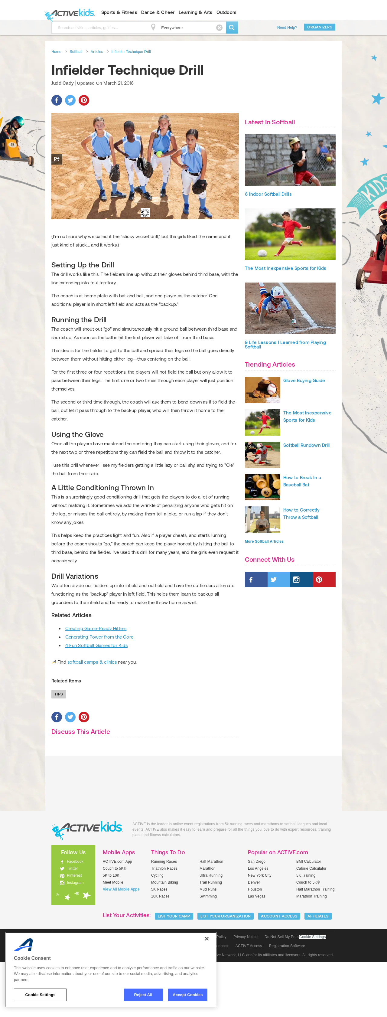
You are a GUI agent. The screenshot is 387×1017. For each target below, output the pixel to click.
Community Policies (173, 1010)
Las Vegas (256, 951)
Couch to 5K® (114, 923)
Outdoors (226, 12)
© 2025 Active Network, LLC (221, 1010)
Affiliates (318, 971)
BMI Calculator (308, 916)
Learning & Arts (196, 12)
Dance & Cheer (157, 12)
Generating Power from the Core (99, 691)
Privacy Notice (245, 991)
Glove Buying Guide (304, 380)
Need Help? (287, 27)
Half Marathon (211, 916)
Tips (58, 749)
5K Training (305, 930)
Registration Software (287, 1001)
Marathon (208, 923)
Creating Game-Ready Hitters (95, 683)
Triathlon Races (164, 923)
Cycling (157, 930)
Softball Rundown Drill (306, 445)
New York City (260, 930)
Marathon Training (311, 951)
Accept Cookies (188, 994)
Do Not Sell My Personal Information (295, 991)
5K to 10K (111, 930)
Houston (255, 944)
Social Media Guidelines (130, 1010)
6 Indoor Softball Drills (268, 194)
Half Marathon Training (315, 944)
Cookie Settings (312, 991)
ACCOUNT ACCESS (279, 971)
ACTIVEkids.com (68, 12)
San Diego (256, 916)
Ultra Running (211, 930)
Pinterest (74, 930)
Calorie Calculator (311, 923)
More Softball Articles (264, 541)
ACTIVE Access (249, 1001)
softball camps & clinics (92, 716)
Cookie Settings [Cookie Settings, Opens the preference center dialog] (40, 994)
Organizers (319, 27)
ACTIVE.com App (117, 916)
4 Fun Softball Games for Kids (96, 700)
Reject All (143, 994)
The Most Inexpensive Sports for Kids (286, 268)
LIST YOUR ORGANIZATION (225, 971)
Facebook (75, 916)
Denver (254, 937)
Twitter (72, 923)
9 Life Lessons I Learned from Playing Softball (285, 344)
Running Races (164, 916)
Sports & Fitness (119, 12)
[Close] (206, 938)
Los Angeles (258, 923)
